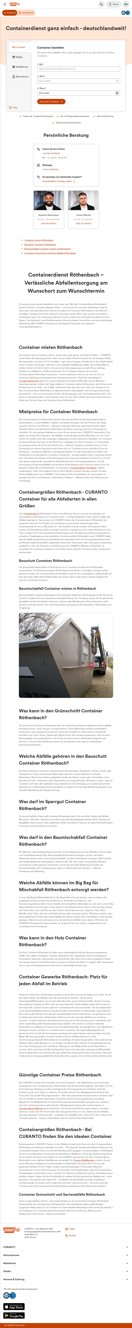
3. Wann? (41, 88)
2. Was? (41, 76)
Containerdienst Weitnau (31, 1108)
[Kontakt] (101, 4)
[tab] (20, 47)
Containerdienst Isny (29, 381)
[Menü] (5, 4)
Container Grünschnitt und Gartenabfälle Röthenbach (50, 253)
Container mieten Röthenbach (38, 240)
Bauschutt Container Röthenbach (40, 245)
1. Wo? (40, 64)
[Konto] (113, 4)
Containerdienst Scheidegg (83, 468)
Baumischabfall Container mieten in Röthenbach (47, 249)
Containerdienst (31, 514)
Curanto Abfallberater (83, 1160)
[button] (126, 4)
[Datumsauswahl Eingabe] (78, 93)
